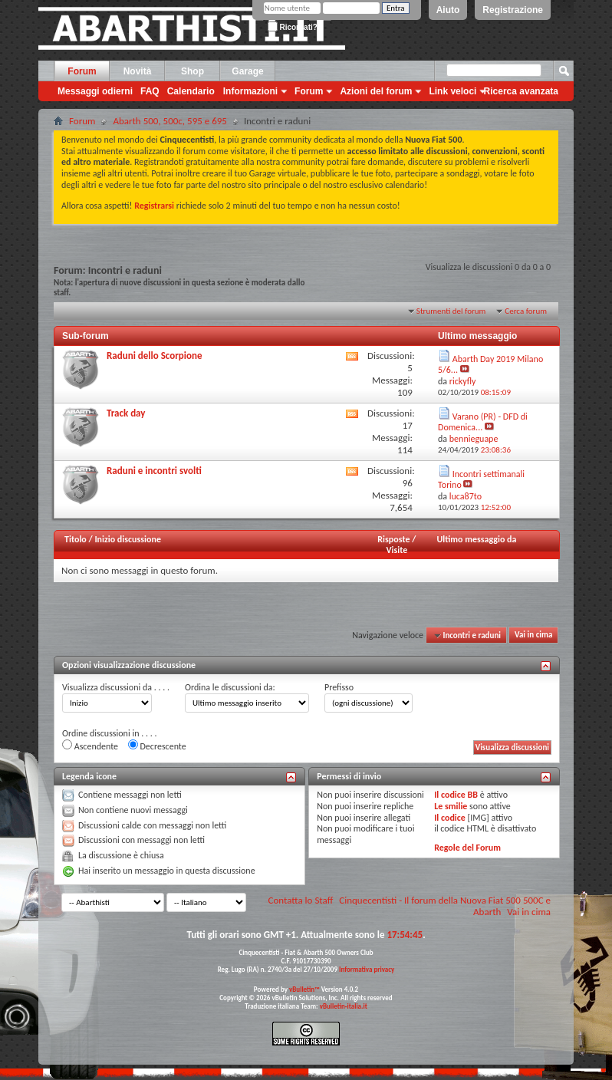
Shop (192, 71)
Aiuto (448, 10)
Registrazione (512, 10)
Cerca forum (526, 311)
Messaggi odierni (95, 91)
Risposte (393, 539)
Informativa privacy (366, 969)
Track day (126, 413)
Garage (247, 71)
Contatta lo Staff (301, 900)
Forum (81, 71)
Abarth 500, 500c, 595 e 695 (170, 121)
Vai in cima (533, 635)
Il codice (450, 817)
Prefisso (339, 687)
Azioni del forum (376, 91)
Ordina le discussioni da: (230, 687)
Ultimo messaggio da (477, 539)
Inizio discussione (127, 539)
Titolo (75, 539)
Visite (396, 550)
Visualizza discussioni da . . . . (115, 687)
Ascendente (90, 745)
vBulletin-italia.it (343, 1006)
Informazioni (250, 91)
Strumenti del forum (451, 311)
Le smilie (450, 806)
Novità (137, 71)
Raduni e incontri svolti (154, 470)
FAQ (150, 91)
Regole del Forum (467, 847)
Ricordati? (293, 27)
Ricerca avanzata (521, 91)
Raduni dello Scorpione (154, 355)
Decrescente (157, 745)
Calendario (191, 91)
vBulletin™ (304, 989)
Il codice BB (456, 794)
